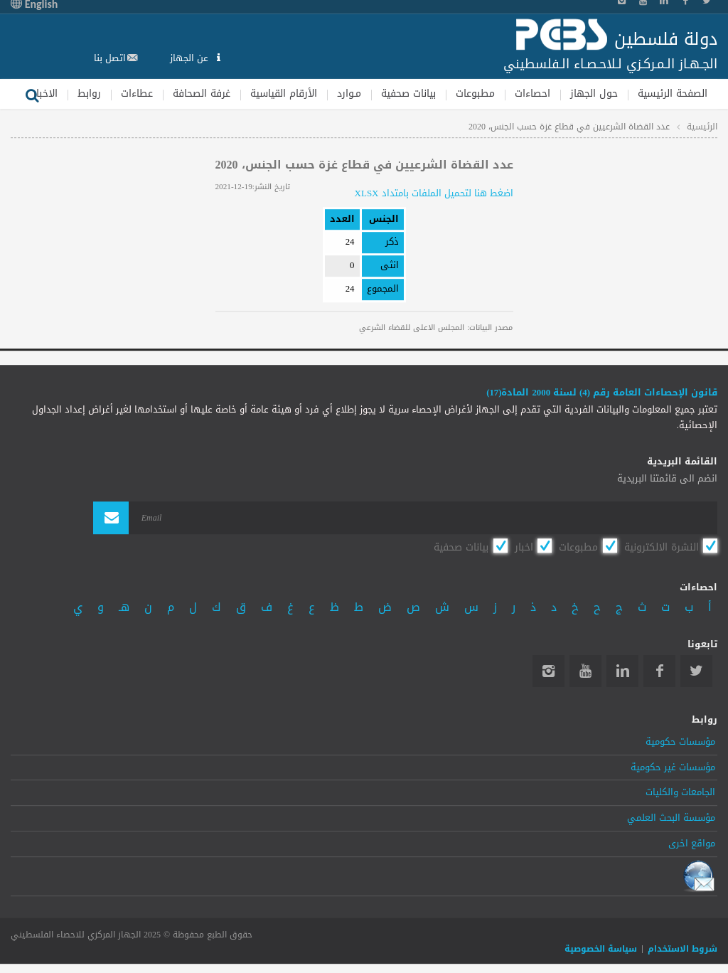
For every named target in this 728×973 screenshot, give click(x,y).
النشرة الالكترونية (661, 547)
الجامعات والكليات (680, 793)
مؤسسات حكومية (680, 741)
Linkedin (622, 671)
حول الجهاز (594, 93)
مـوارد (349, 93)
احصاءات (532, 93)
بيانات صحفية (408, 93)
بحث (32, 94)
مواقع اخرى (691, 843)
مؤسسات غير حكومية (673, 767)
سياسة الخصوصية (600, 949)
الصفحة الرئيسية (672, 93)
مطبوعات (475, 93)
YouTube (585, 671)
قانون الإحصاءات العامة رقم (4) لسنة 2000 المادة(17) (601, 392)
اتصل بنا (110, 58)
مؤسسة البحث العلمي (671, 817)
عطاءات (137, 93)
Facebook (659, 671)
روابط (89, 93)
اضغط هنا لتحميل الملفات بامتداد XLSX (434, 193)
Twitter (696, 671)
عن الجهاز (190, 58)
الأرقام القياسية (283, 93)
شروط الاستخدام (682, 949)
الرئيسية (702, 126)
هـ (124, 607)
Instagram (548, 671)
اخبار (524, 547)
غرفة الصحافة (201, 93)
